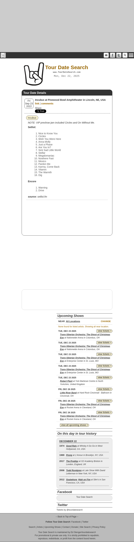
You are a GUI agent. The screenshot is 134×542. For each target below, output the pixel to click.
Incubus (32, 117)
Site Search (85, 527)
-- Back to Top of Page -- (67, 516)
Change (106, 321)
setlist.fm (42, 196)
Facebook (76, 522)
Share (38, 108)
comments (47, 103)
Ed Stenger (76, 532)
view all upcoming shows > (74, 425)
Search (32, 527)
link (37, 103)
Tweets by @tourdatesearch (70, 510)
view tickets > (104, 331)
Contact (66, 527)
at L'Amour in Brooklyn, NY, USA (84, 455)
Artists (40, 527)
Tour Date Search (84, 497)
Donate (74, 527)
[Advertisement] (67, 26)
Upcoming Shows (52, 527)
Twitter (85, 522)
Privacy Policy (98, 527)
